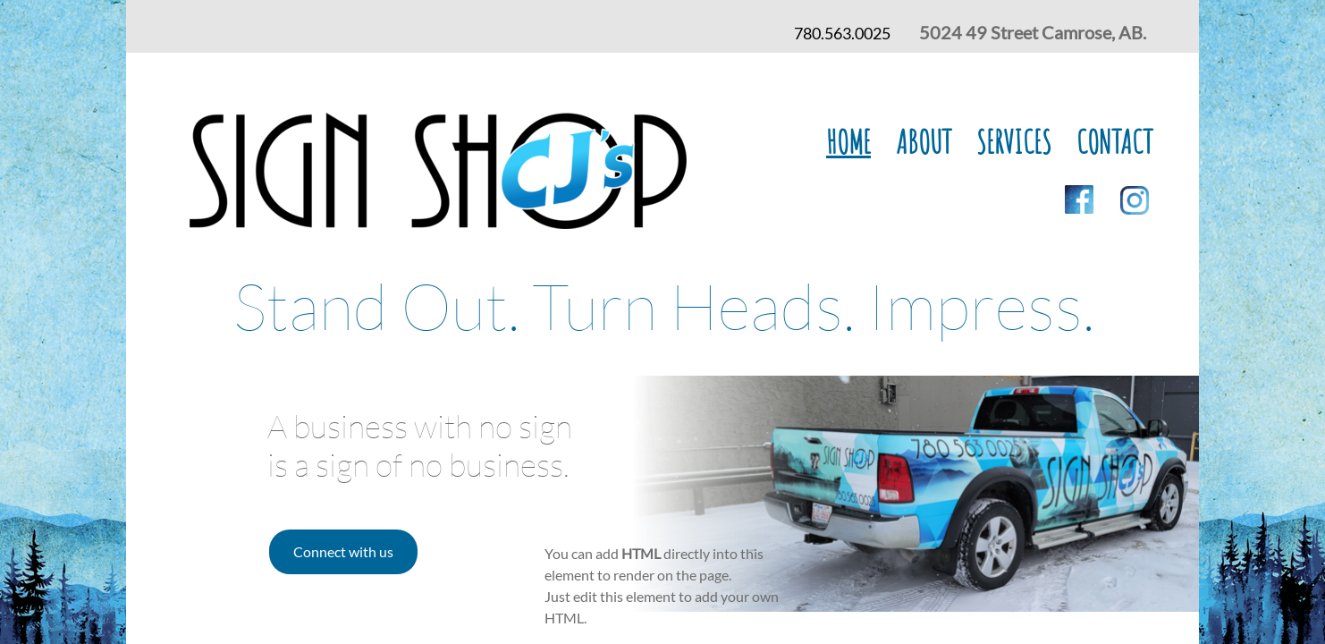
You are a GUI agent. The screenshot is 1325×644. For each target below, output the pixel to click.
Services (1013, 141)
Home (848, 141)
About (923, 141)
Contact (1114, 141)
